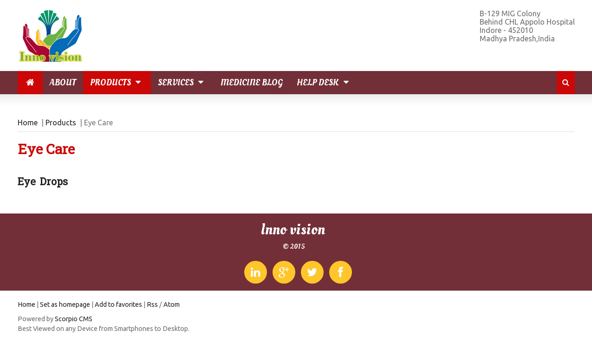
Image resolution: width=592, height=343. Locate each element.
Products (117, 82)
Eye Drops (43, 181)
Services (182, 82)
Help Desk (324, 82)
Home (28, 122)
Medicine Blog (252, 83)
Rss (152, 304)
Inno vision (292, 229)
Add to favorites (118, 304)
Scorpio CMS (73, 319)
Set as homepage (65, 304)
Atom (171, 304)
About (63, 83)
